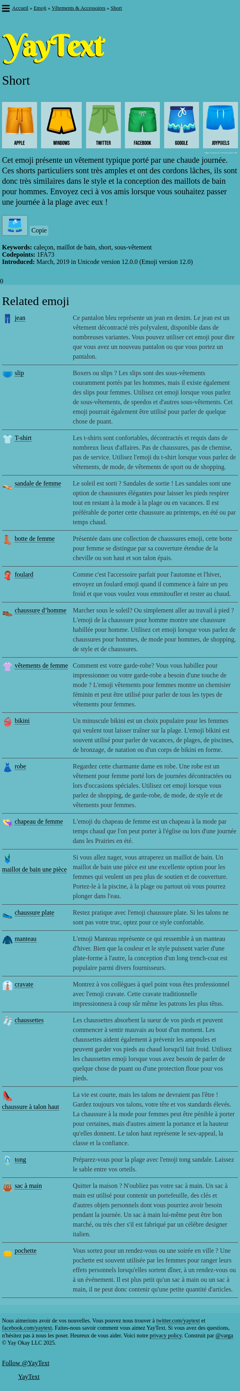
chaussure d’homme (40, 610)
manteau (25, 938)
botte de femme (34, 538)
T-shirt (22, 437)
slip (19, 373)
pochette (25, 1250)
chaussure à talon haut (30, 1106)
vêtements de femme (41, 665)
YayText (28, 1376)
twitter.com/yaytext (178, 1321)
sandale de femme (37, 483)
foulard (23, 574)
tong (20, 1159)
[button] (5, 9)
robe (20, 766)
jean (19, 317)
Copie (39, 230)
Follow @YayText (25, 1363)
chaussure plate (34, 912)
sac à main (28, 1185)
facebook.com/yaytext (27, 1328)
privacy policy (166, 1336)
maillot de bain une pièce (34, 869)
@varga (224, 1336)
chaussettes (28, 1020)
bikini (21, 720)
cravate (23, 984)
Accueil (20, 8)
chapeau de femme (38, 821)
